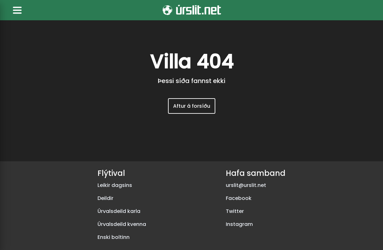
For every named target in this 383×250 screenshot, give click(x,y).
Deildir (105, 198)
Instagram (239, 224)
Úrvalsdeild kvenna (121, 224)
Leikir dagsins (114, 185)
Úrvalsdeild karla (118, 211)
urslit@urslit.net (246, 185)
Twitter (235, 211)
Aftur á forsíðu (191, 106)
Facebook (239, 198)
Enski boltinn (113, 237)
